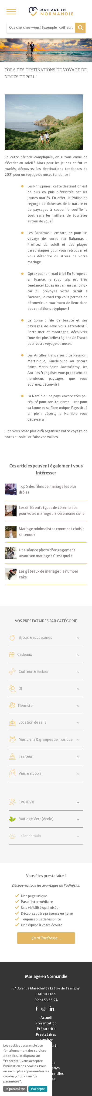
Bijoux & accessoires (35, 637)
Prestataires (46, 1034)
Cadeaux (24, 654)
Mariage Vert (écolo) (36, 819)
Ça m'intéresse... (46, 938)
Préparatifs (46, 1029)
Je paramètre (15, 1089)
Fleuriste (25, 705)
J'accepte (38, 1089)
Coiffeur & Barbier (34, 671)
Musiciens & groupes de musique (46, 739)
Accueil (46, 1018)
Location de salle (33, 722)
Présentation (46, 1023)
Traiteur (26, 756)
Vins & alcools (30, 773)
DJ (20, 688)
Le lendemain (30, 836)
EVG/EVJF (27, 802)
